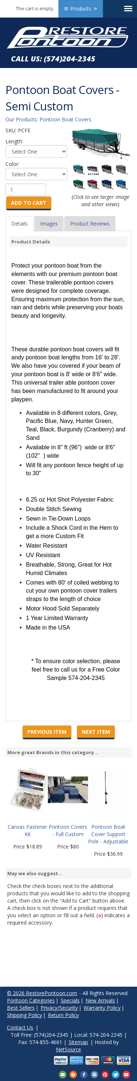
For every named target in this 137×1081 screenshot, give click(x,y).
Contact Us (20, 1027)
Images (49, 223)
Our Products (21, 119)
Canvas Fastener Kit (27, 830)
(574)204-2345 (69, 59)
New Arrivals (100, 1000)
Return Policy (63, 1015)
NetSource (68, 1049)
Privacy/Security (59, 1007)
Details (19, 223)
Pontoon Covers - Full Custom (68, 830)
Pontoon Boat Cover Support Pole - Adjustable (108, 834)
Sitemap (78, 1042)
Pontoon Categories (31, 1000)
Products (81, 8)
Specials (70, 1000)
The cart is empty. (35, 8)
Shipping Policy (24, 1015)
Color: (12, 163)
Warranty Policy (102, 1007)
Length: (14, 141)
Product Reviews (90, 223)
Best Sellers (21, 1007)
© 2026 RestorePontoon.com (42, 993)
